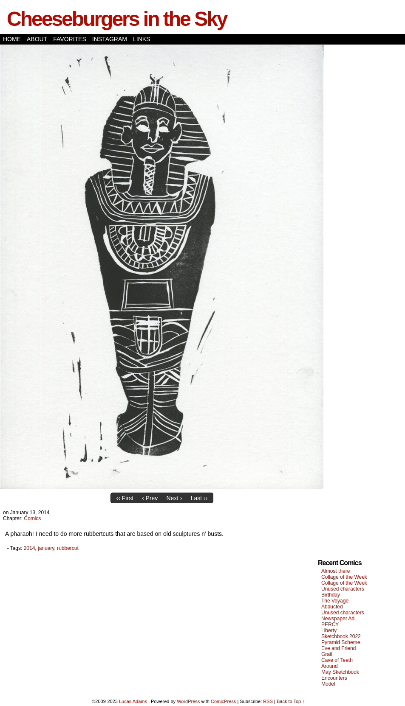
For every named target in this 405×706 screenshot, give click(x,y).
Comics (32, 518)
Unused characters (342, 589)
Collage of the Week (344, 577)
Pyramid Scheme (340, 642)
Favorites (69, 39)
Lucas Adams (133, 701)
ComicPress (223, 701)
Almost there (335, 571)
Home (12, 39)
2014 (29, 548)
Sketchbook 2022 (341, 636)
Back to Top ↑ (291, 701)
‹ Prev (150, 498)
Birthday (330, 595)
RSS (268, 701)
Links (141, 39)
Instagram (109, 39)
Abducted (332, 607)
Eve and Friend (338, 648)
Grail (326, 654)
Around (329, 666)
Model (328, 684)
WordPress (188, 701)
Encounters (334, 678)
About (37, 39)
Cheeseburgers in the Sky (117, 19)
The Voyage (334, 601)
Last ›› (199, 498)
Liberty (329, 630)
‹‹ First (124, 498)
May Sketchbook (340, 672)
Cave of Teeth (337, 660)
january (46, 548)
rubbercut (68, 548)
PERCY (330, 625)
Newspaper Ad (337, 619)
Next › (174, 498)
